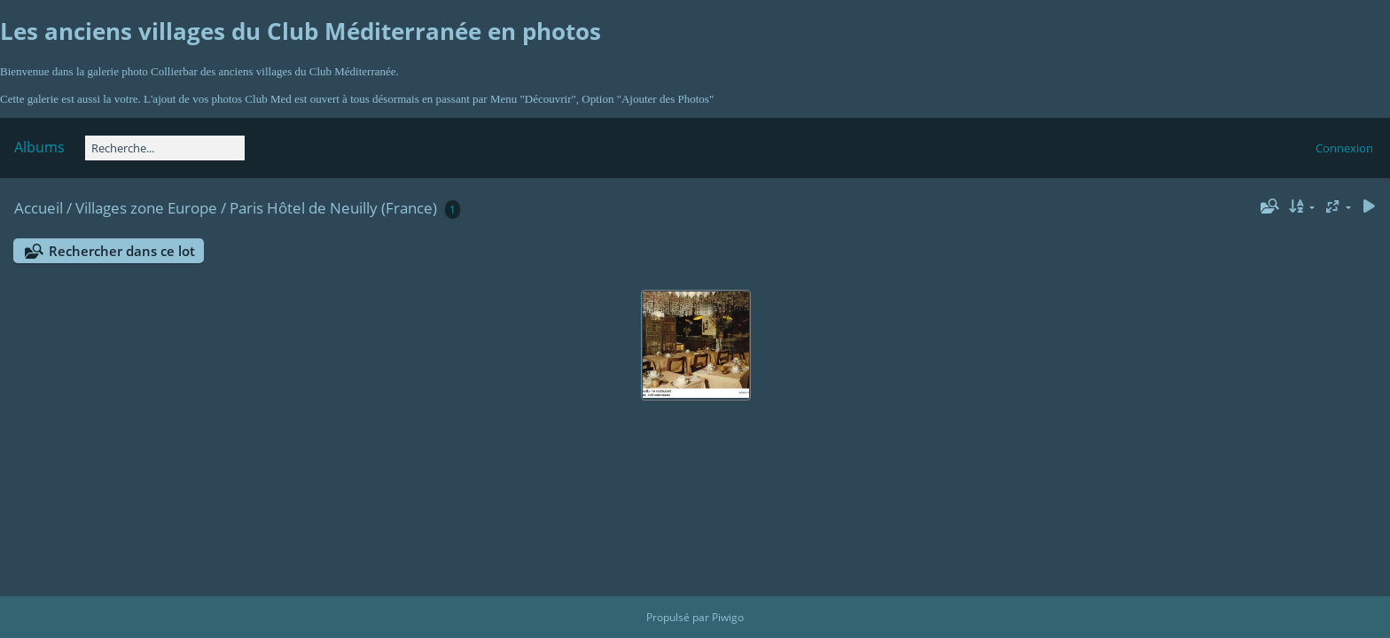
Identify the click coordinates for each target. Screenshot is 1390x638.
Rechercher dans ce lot (122, 251)
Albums (39, 147)
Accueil (38, 208)
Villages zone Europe (146, 208)
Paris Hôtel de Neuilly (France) (333, 208)
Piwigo (728, 617)
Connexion (1344, 148)
